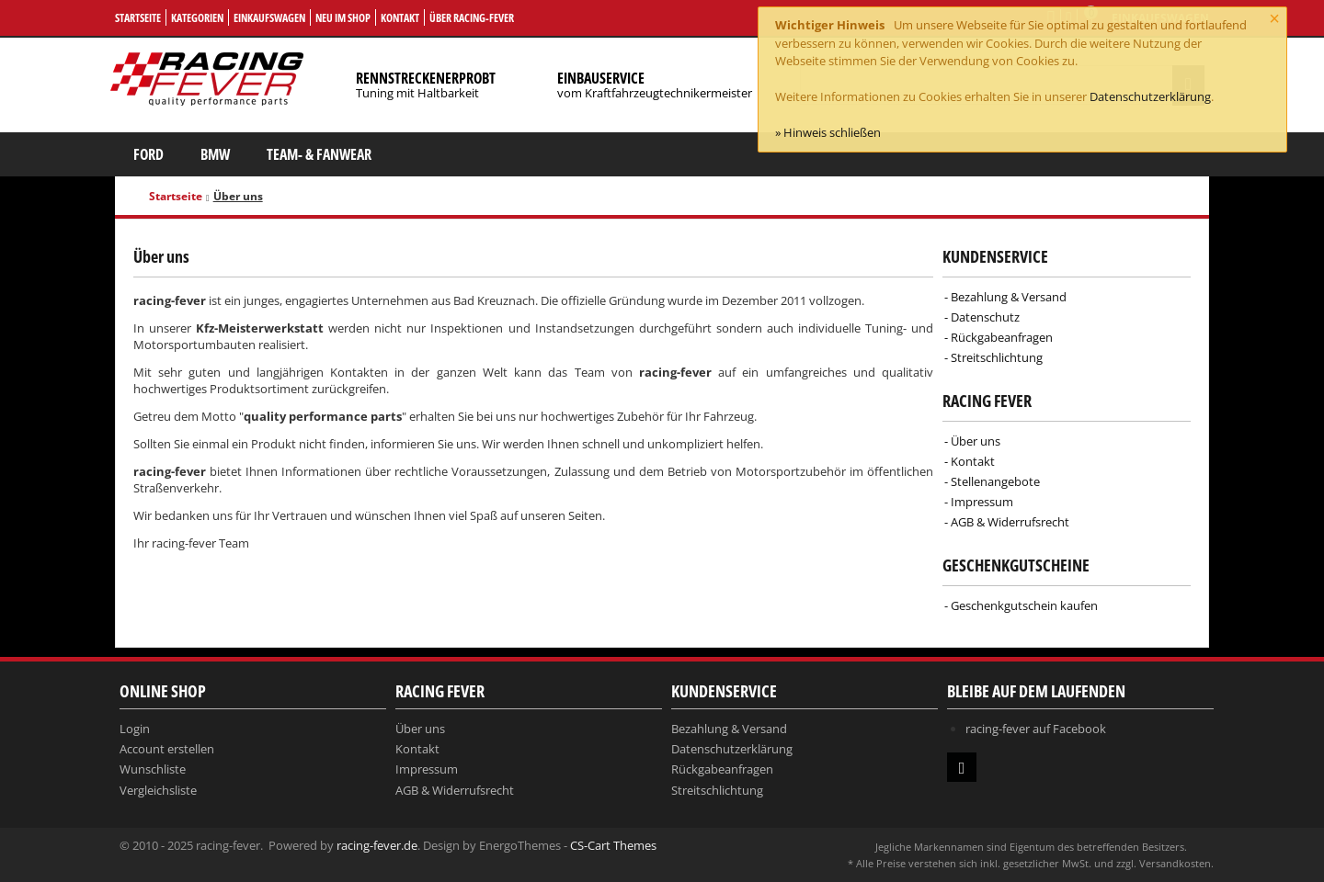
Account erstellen (167, 749)
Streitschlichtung (997, 357)
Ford (148, 154)
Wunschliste (153, 769)
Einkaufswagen (269, 18)
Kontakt (400, 18)
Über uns (975, 441)
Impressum (982, 501)
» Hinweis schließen (828, 132)
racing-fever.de (377, 845)
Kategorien (197, 18)
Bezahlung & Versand (1009, 296)
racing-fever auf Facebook (1035, 728)
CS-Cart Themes (613, 845)
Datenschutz (985, 317)
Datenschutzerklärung (1150, 96)
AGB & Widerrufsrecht (1010, 522)
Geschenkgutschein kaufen (1024, 605)
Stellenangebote (995, 481)
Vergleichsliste (158, 790)
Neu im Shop (343, 18)
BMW (215, 154)
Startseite (138, 18)
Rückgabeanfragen (1002, 337)
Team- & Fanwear (319, 154)
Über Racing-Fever (471, 18)
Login (135, 728)
